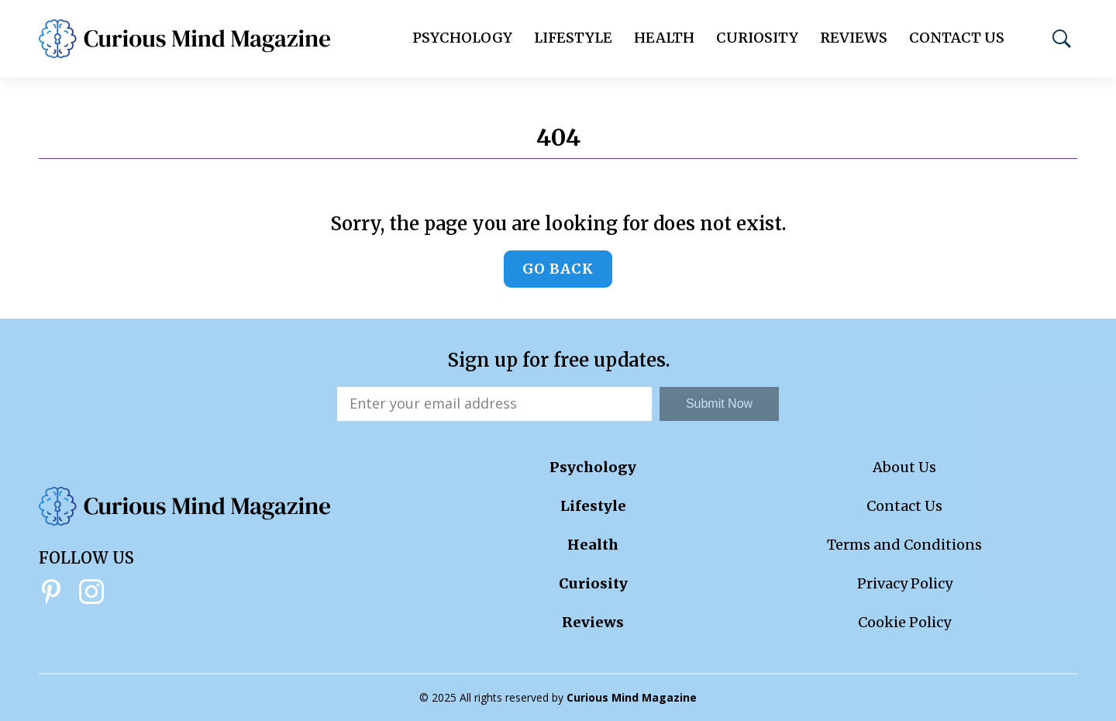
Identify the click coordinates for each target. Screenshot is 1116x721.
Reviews (853, 38)
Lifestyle (573, 38)
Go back (558, 269)
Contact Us (956, 38)
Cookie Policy (904, 622)
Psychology (462, 38)
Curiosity (757, 38)
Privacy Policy (904, 583)
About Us (904, 467)
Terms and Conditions (904, 545)
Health (664, 38)
